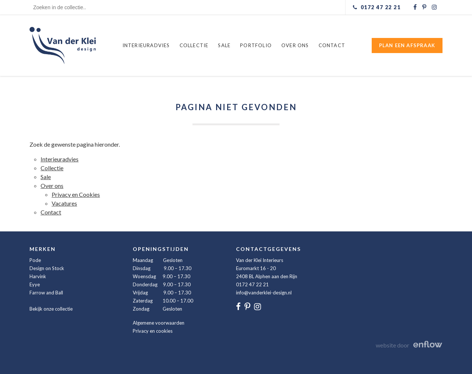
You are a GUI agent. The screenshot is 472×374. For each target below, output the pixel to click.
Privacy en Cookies (76, 194)
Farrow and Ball (46, 293)
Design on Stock (47, 268)
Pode (35, 260)
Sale (224, 45)
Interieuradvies (146, 45)
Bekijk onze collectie (51, 309)
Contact (332, 45)
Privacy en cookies (153, 331)
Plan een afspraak (407, 45)
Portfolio (256, 45)
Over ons (295, 45)
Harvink (38, 276)
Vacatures (64, 203)
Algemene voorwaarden (158, 323)
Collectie (194, 45)
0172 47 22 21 (252, 284)
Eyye (35, 284)
